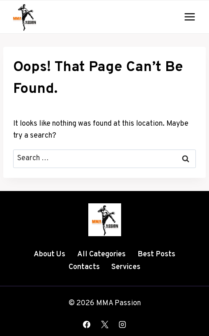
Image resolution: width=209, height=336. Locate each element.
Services (125, 267)
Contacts (84, 267)
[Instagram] (122, 324)
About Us (49, 254)
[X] (104, 324)
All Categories (101, 254)
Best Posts (156, 254)
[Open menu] (189, 16)
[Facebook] (86, 324)
